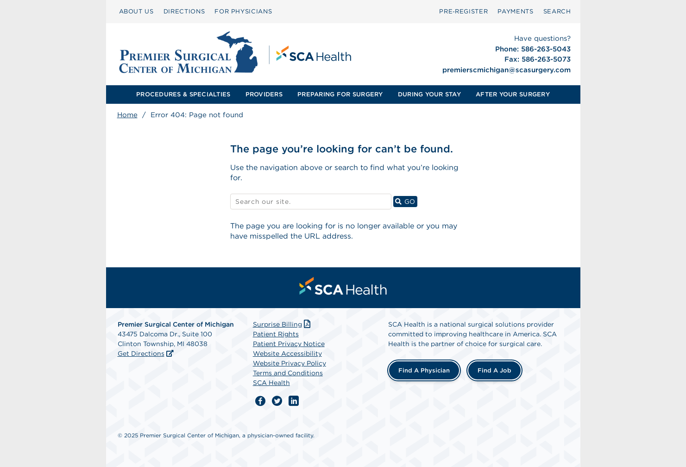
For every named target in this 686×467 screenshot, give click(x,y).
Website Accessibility (287, 353)
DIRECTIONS (184, 11)
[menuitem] (136, 11)
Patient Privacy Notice (289, 343)
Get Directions (141, 353)
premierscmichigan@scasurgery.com (506, 70)
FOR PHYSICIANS (243, 11)
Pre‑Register (463, 11)
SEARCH (557, 11)
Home (127, 115)
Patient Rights (276, 334)
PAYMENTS (515, 11)
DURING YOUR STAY (429, 94)
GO (406, 201)
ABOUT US (136, 11)
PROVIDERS (264, 94)
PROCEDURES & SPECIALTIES (183, 94)
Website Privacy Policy (289, 363)
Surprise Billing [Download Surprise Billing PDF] (283, 324)
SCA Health (271, 382)
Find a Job (494, 370)
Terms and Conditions (288, 373)
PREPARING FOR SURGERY (340, 94)
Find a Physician (424, 370)
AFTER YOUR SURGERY (513, 94)
